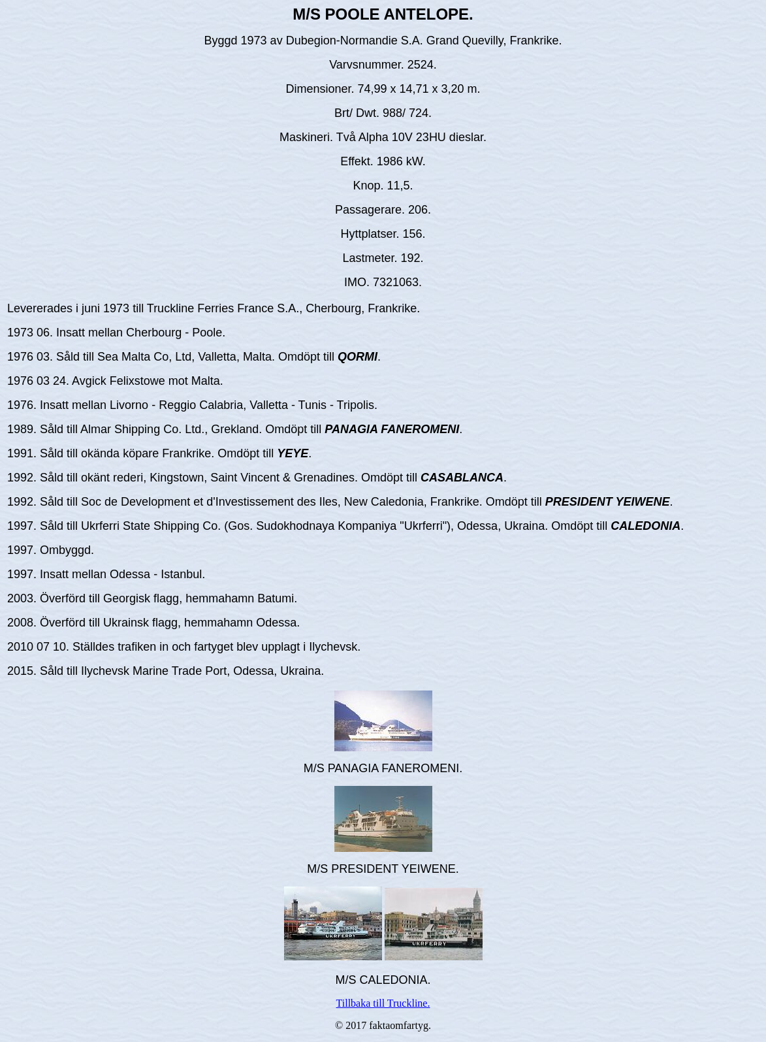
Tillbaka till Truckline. (383, 1003)
